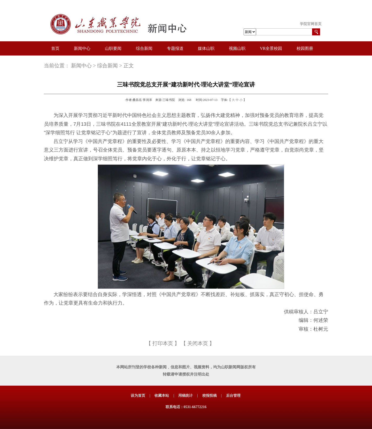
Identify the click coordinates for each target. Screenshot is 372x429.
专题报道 (175, 48)
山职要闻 (113, 48)
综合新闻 (144, 48)
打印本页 (162, 343)
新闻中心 (82, 48)
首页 (55, 48)
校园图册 (305, 48)
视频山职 (237, 48)
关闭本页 (197, 343)
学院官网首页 (311, 24)
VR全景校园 (271, 48)
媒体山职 (206, 48)
